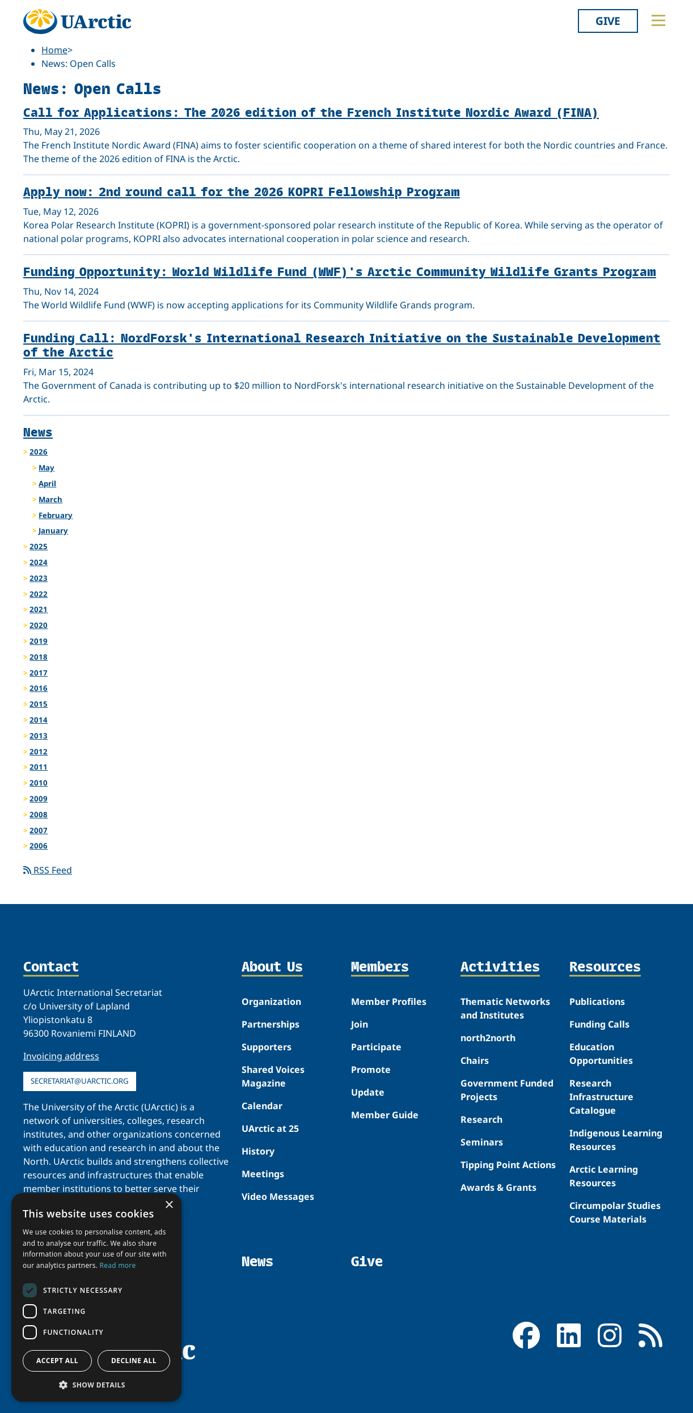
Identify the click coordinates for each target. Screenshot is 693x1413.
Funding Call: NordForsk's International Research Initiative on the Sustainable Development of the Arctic (342, 345)
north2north (487, 1038)
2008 (38, 814)
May (46, 467)
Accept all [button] (57, 1360)
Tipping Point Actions (508, 1165)
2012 (38, 751)
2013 (38, 736)
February (56, 515)
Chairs (474, 1060)
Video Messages (278, 1196)
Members (380, 967)
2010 (38, 783)
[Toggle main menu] (658, 20)
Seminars (481, 1142)
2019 (38, 641)
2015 (38, 704)
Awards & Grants (498, 1187)
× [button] (168, 1205)
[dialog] (96, 1297)
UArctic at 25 (270, 1128)
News (38, 432)
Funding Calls (599, 1024)
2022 (38, 594)
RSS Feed (47, 870)
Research (481, 1119)
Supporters (266, 1047)
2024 (38, 562)
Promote (371, 1069)
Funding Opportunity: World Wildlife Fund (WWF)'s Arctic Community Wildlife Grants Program (339, 271)
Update (367, 1092)
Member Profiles (388, 1001)
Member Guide (385, 1115)
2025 (38, 546)
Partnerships (270, 1024)
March (50, 499)
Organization (271, 1001)
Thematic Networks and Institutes (505, 1008)
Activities (500, 967)
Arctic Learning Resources (603, 1176)
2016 (38, 688)
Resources (605, 967)
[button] (96, 1384)
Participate (376, 1047)
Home (54, 50)
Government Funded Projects (506, 1090)
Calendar (262, 1106)
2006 (38, 846)
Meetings (263, 1174)
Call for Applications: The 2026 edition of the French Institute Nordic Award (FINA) (311, 112)
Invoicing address (61, 1056)
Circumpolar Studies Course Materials (615, 1212)
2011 (38, 767)
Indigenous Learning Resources (615, 1140)
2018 (38, 657)
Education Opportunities (601, 1054)
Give (607, 20)
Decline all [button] (134, 1360)
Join (359, 1024)
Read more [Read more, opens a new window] (118, 1265)
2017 (38, 673)
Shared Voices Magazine (273, 1076)
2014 (38, 720)
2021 (38, 609)
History (258, 1151)
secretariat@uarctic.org (80, 1081)
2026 (38, 452)
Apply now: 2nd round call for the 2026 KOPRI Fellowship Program (241, 191)
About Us (272, 967)
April (47, 483)
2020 (38, 625)
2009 (38, 799)
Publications (597, 1001)
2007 (38, 830)
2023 (38, 578)
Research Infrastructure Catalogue (601, 1097)
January (53, 530)
